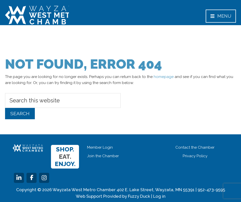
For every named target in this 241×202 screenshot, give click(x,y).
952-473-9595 (211, 189)
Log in (159, 196)
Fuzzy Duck (139, 196)
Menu (220, 16)
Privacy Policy (195, 156)
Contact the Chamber (195, 147)
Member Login (100, 147)
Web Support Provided (98, 196)
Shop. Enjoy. (65, 157)
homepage (164, 76)
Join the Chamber (103, 156)
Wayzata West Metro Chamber (37, 15)
